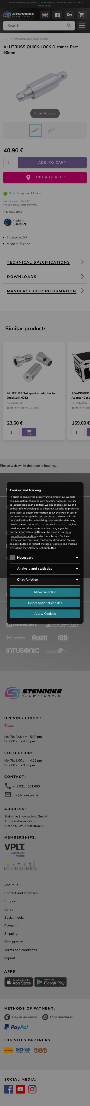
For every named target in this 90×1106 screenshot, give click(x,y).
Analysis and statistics (34, 568)
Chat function (27, 579)
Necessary (25, 557)
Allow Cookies (45, 613)
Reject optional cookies (45, 603)
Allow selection (45, 592)
